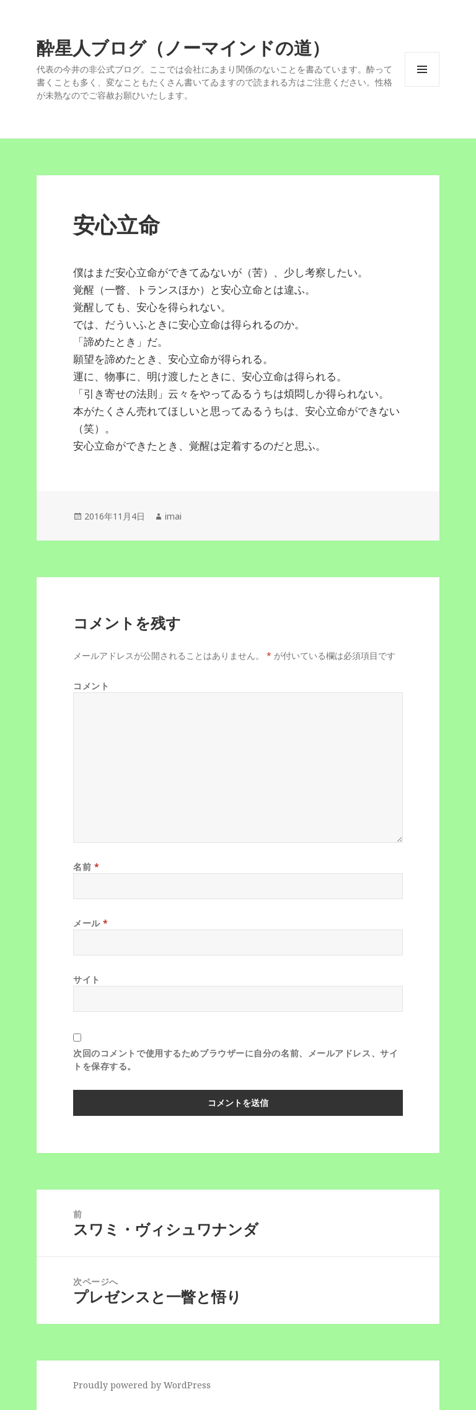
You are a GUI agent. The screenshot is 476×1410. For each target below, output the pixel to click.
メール (90, 923)
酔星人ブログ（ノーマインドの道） (183, 47)
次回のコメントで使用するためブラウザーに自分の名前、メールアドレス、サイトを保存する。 (235, 1059)
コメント (91, 686)
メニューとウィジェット (422, 86)
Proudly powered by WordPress (142, 1385)
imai (173, 516)
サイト (86, 979)
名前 (86, 867)
